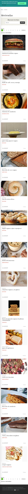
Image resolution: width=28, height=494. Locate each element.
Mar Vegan (4, 84)
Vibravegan (4, 350)
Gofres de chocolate (8, 377)
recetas (5, 9)
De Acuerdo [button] (22, 3)
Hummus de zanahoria (9, 111)
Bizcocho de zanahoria (8, 406)
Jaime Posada (4, 172)
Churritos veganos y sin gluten (11, 289)
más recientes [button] (8, 32)
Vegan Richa (4, 322)
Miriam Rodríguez (5, 262)
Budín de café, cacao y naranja (11, 82)
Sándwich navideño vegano (10, 53)
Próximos (24, 30)
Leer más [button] (4, 4)
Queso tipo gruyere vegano (10, 141)
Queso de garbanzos (8, 348)
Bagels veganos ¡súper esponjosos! (12, 228)
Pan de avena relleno (8, 199)
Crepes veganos (6, 465)
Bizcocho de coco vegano (9, 170)
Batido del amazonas (8, 260)
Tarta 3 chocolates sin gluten (10, 435)
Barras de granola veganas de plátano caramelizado (13, 319)
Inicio (2, 9)
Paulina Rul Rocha (5, 113)
